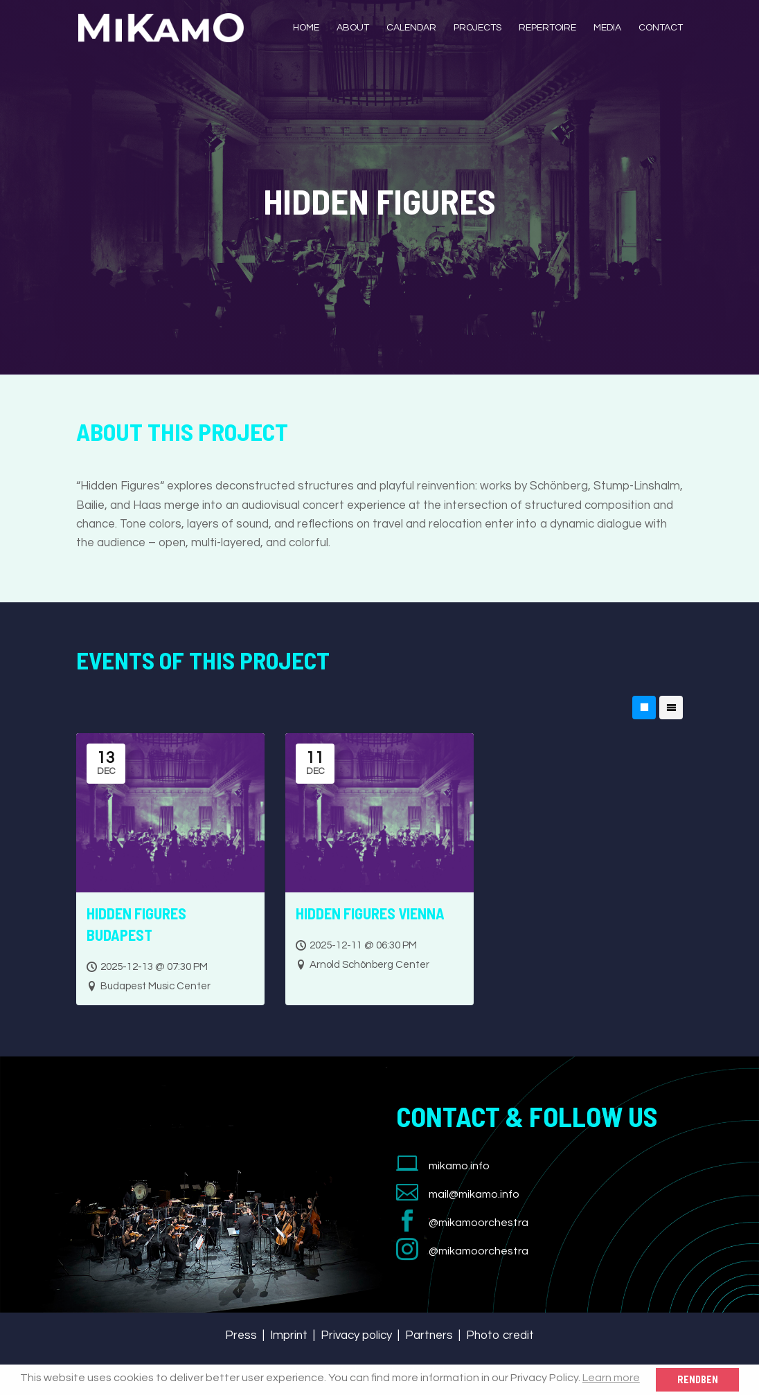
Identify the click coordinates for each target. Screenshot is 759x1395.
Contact (661, 28)
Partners (429, 1335)
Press (241, 1335)
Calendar (411, 28)
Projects (477, 28)
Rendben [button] (697, 1379)
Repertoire (547, 28)
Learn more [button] (611, 1377)
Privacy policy (356, 1335)
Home (306, 28)
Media (607, 28)
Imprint (288, 1335)
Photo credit (500, 1335)
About (353, 28)
